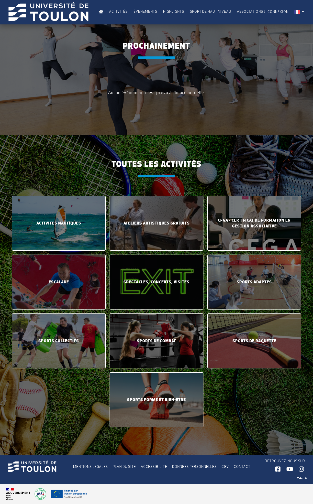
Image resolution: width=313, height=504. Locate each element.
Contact (242, 466)
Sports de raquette (254, 340)
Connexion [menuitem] (278, 12)
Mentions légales (90, 466)
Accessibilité (154, 466)
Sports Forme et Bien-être (156, 399)
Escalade (59, 282)
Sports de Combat (156, 340)
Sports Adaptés (254, 282)
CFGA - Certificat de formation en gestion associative (254, 223)
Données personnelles (194, 466)
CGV (225, 466)
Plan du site (124, 466)
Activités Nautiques (58, 223)
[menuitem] (299, 12)
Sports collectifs (58, 340)
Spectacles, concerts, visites (156, 282)
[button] (277, 469)
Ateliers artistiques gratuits (156, 223)
